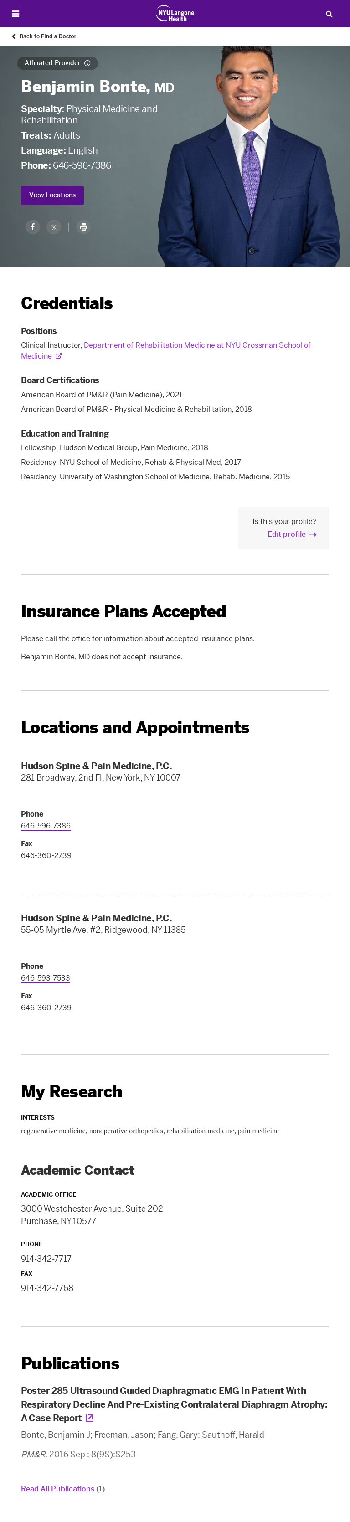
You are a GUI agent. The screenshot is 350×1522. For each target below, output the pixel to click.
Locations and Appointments (135, 727)
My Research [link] (71, 1092)
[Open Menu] (15, 14)
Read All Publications (63, 1489)
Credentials (67, 303)
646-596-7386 (82, 165)
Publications (70, 1363)
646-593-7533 (45, 978)
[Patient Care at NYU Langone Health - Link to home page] (175, 13)
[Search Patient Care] (329, 13)
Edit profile (287, 534)
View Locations (52, 195)
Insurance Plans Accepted (123, 611)
